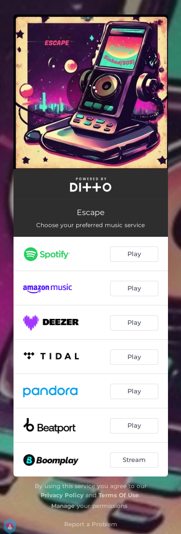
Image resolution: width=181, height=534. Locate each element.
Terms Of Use (118, 495)
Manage (63, 505)
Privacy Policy (62, 495)
